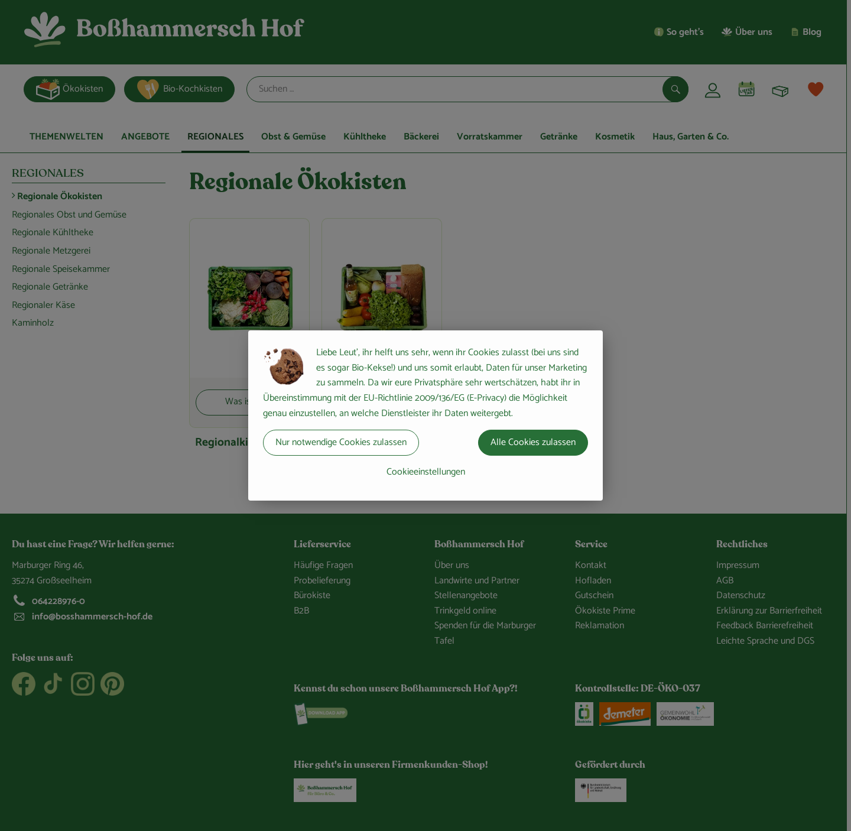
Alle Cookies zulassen (533, 442)
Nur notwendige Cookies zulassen (341, 442)
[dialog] (425, 415)
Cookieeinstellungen (425, 472)
